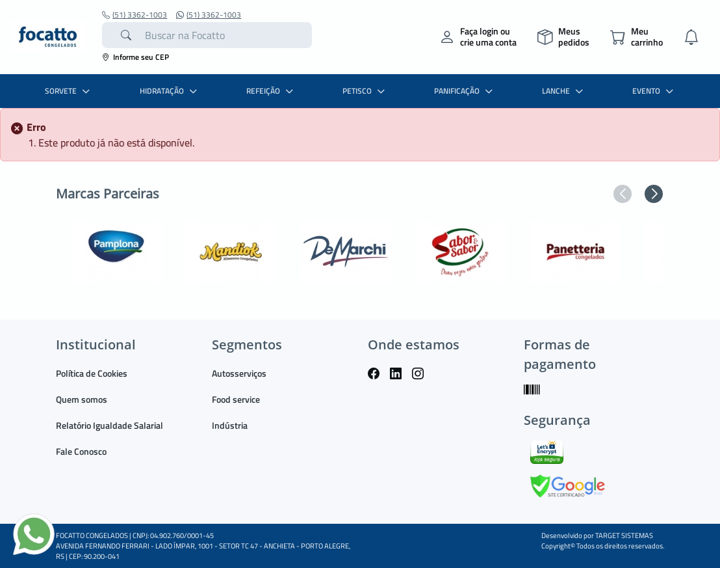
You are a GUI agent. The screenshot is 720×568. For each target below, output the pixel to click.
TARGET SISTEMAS (624, 535)
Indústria (230, 425)
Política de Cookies (91, 373)
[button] (622, 193)
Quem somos (81, 399)
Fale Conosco (81, 451)
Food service (236, 399)
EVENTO (654, 91)
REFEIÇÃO (271, 91)
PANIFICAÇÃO (465, 91)
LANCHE (564, 91)
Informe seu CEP (135, 57)
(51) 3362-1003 (134, 15)
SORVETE (69, 91)
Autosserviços (239, 373)
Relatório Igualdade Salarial (109, 425)
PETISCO (365, 91)
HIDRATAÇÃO (170, 91)
